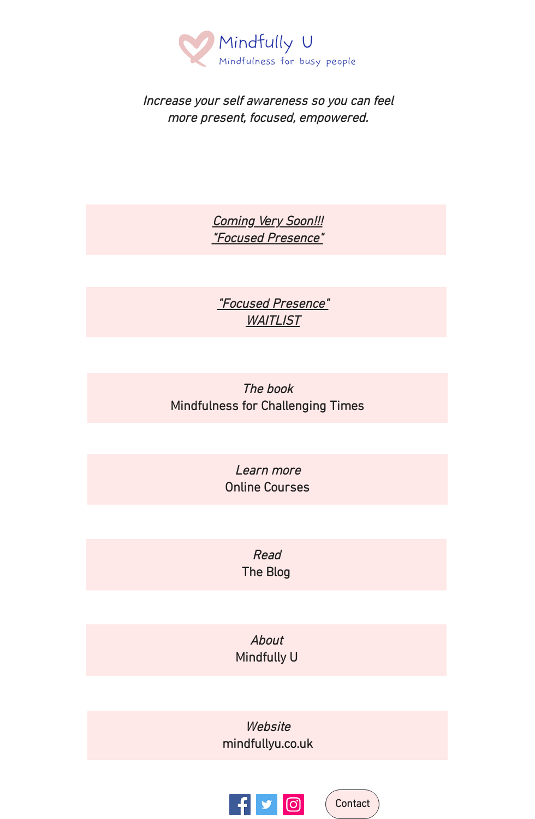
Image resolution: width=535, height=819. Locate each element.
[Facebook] (240, 804)
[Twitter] (266, 804)
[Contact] (352, 804)
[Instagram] (293, 804)
